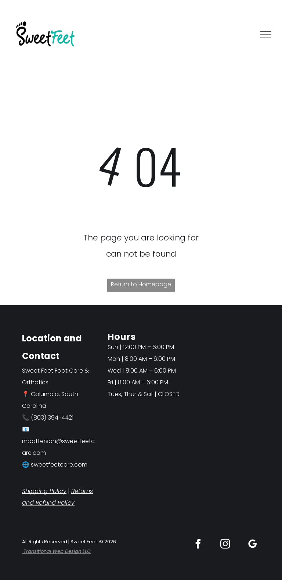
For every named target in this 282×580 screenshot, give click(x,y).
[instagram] (225, 545)
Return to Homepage (141, 284)
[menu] (265, 34)
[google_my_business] (252, 545)
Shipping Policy (44, 491)
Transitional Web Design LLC (56, 551)
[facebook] (198, 545)
